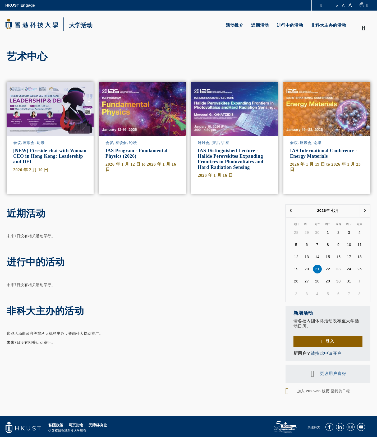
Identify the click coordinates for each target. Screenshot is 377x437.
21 (317, 269)
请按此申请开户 (326, 353)
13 (307, 257)
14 (317, 257)
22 (328, 269)
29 (307, 232)
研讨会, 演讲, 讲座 (213, 143)
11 (359, 245)
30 (317, 232)
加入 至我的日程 (323, 391)
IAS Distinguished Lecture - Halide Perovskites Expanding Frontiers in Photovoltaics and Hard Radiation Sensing (230, 159)
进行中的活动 (290, 25)
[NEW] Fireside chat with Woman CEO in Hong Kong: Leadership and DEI (49, 156)
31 (349, 281)
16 (338, 257)
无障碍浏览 (98, 425)
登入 (329, 341)
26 (296, 281)
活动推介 (234, 25)
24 (349, 269)
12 (296, 257)
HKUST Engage (20, 5)
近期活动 (260, 25)
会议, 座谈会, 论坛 (28, 143)
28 (296, 232)
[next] (365, 210)
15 (328, 257)
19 (296, 269)
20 (307, 269)
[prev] (291, 210)
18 (359, 257)
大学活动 (81, 25)
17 (349, 257)
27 (307, 281)
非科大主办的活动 (328, 25)
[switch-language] (364, 5)
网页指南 (75, 425)
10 (349, 245)
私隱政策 (55, 425)
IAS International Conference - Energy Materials (323, 153)
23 (338, 269)
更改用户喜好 (333, 373)
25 (359, 269)
